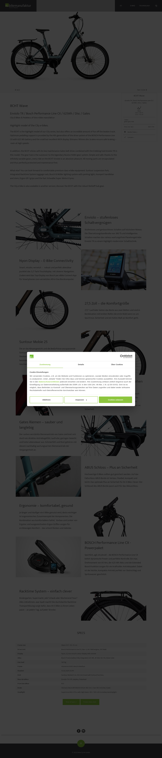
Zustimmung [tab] (45, 364)
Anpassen (81, 400)
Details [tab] (81, 364)
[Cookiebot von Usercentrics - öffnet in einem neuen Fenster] (121, 356)
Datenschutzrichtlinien (49, 382)
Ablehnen (46, 400)
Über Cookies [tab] (117, 364)
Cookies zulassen (115, 400)
